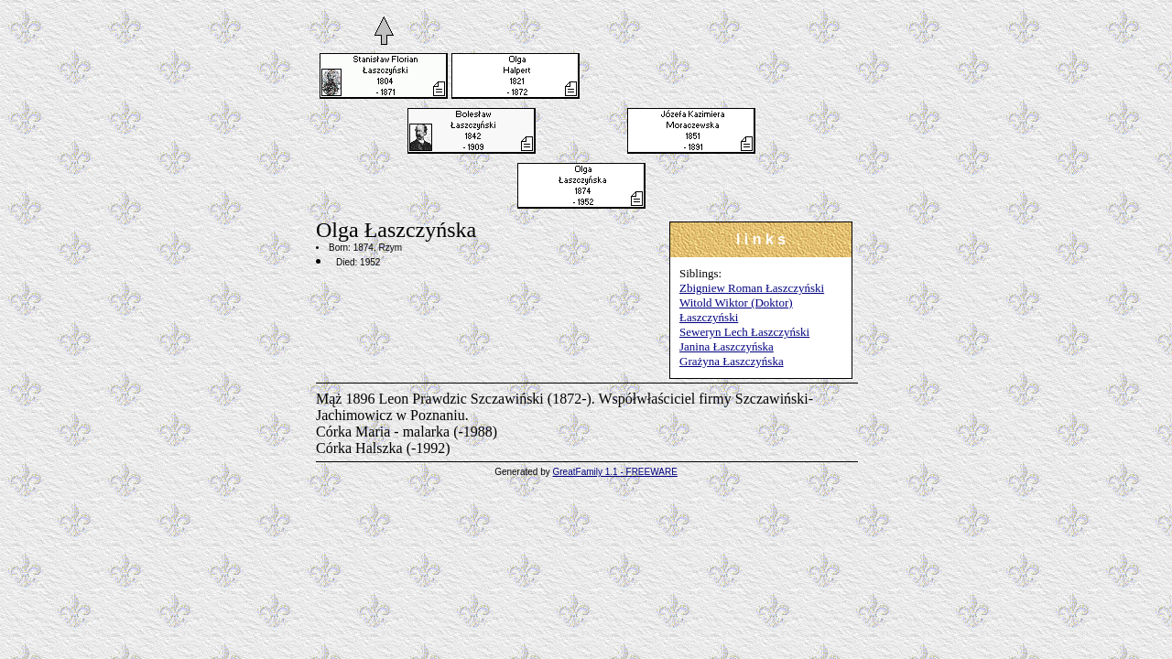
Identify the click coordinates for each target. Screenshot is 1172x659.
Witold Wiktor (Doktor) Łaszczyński (736, 310)
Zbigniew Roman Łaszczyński (751, 288)
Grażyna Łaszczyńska (731, 361)
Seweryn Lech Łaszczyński (744, 332)
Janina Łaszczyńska (726, 346)
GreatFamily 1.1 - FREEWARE (615, 472)
